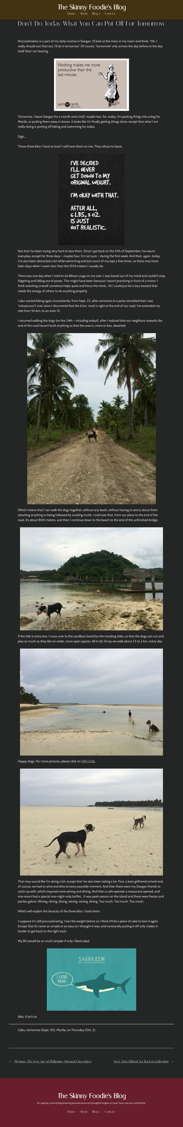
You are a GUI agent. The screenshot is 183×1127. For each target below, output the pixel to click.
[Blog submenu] (99, 14)
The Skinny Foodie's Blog (92, 7)
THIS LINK (88, 761)
